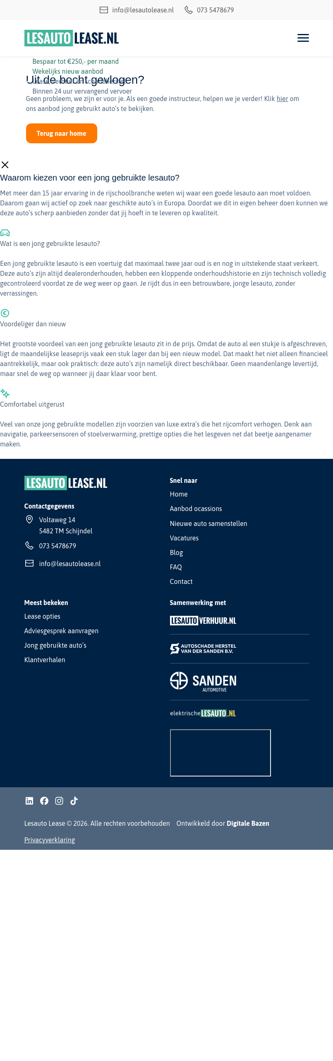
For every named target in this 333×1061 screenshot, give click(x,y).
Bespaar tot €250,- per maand (75, 61)
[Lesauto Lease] (71, 38)
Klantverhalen (44, 659)
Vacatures (184, 538)
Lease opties (42, 616)
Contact (181, 581)
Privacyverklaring (49, 840)
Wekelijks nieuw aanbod (67, 71)
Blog (176, 552)
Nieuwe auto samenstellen (208, 523)
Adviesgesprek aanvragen (61, 630)
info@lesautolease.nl (136, 10)
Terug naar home (61, 133)
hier (282, 98)
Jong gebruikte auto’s (55, 645)
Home (179, 494)
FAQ (176, 567)
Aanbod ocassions (196, 508)
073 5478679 (209, 10)
